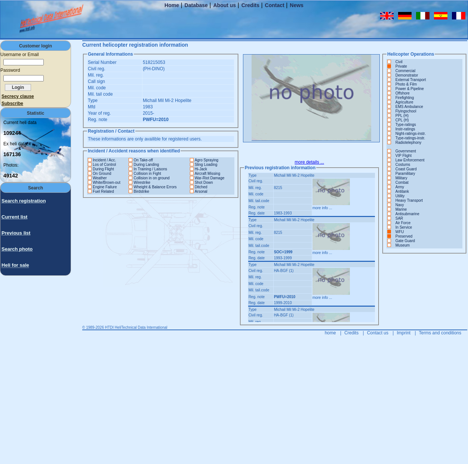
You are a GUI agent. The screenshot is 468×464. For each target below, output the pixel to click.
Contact (274, 5)
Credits (250, 5)
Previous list (15, 233)
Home (171, 5)
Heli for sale (15, 265)
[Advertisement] (22, 369)
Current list (14, 217)
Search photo (17, 249)
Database (196, 5)
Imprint (403, 332)
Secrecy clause (17, 96)
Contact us (377, 332)
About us (224, 5)
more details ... (309, 162)
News (297, 5)
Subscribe (12, 103)
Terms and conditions (440, 332)
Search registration (23, 201)
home (330, 332)
